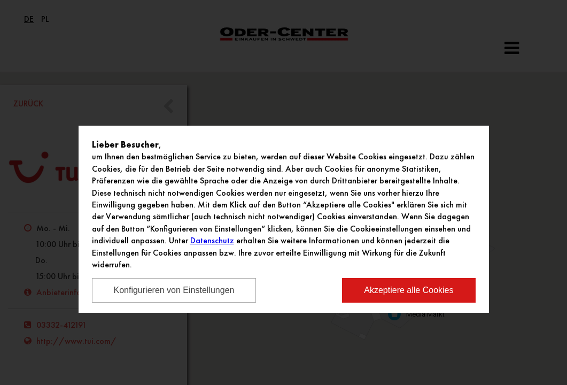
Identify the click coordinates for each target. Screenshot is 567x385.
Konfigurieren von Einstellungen (174, 290)
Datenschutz (212, 240)
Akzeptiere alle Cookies (408, 290)
